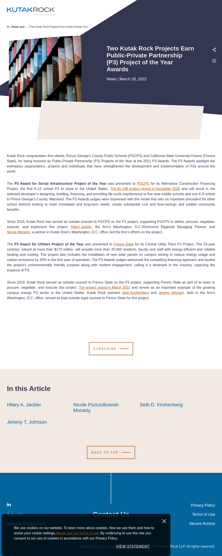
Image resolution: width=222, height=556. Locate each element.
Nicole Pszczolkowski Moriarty (103, 407)
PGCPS (143, 183)
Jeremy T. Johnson (27, 422)
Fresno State (124, 244)
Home (9, 26)
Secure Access (202, 523)
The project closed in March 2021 (104, 287)
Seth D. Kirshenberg (161, 405)
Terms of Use (203, 514)
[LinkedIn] (9, 505)
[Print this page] (214, 62)
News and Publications (20, 26)
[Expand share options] (214, 50)
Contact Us (111, 514)
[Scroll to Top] (111, 452)
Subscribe (15, 514)
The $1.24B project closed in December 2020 (145, 189)
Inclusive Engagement (26, 524)
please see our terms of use (77, 546)
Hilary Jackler (81, 227)
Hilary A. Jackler (24, 405)
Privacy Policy (203, 505)
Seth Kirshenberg (135, 293)
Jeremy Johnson (171, 293)
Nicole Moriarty (18, 232)
